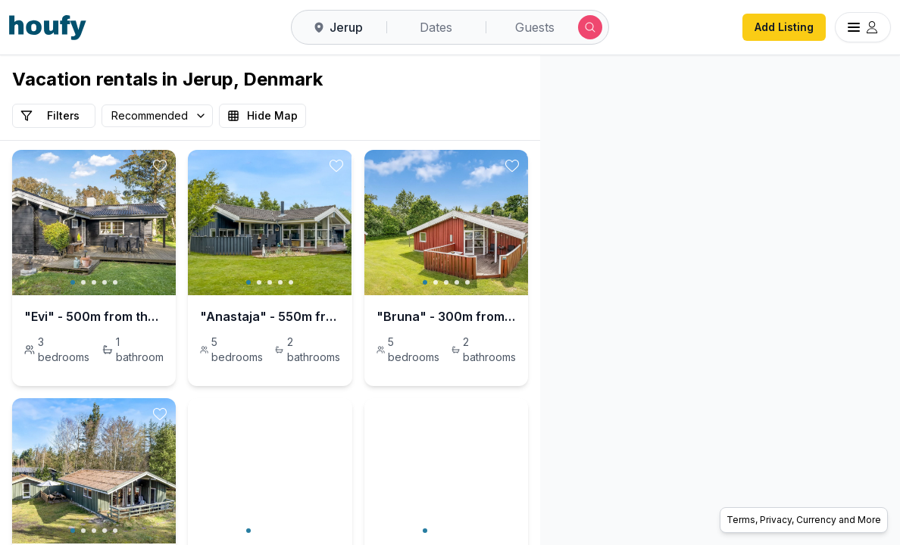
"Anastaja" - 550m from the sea (384, 316)
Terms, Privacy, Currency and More (804, 519)
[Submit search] (590, 27)
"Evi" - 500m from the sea (102, 316)
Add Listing (784, 26)
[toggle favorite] (248, 166)
